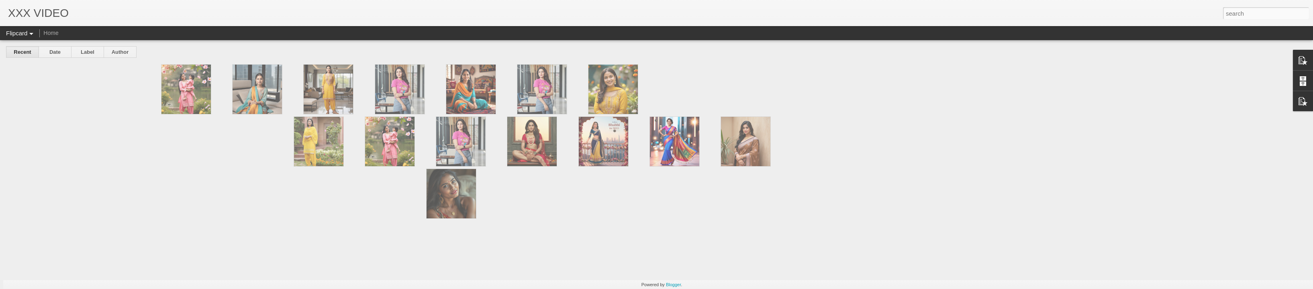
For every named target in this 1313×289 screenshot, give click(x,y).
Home (50, 33)
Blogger (673, 284)
